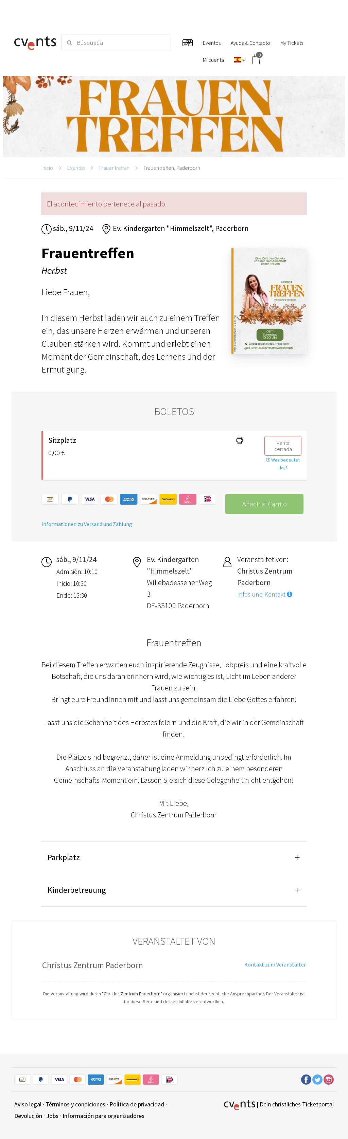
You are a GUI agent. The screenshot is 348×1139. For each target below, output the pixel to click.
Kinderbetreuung (77, 890)
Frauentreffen (114, 167)
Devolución (28, 1116)
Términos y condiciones (75, 1104)
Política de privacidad (136, 1104)
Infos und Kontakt (264, 594)
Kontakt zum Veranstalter (275, 964)
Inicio (47, 167)
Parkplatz (64, 857)
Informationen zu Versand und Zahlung (86, 524)
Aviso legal (27, 1104)
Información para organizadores (103, 1116)
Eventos (76, 167)
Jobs (52, 1116)
